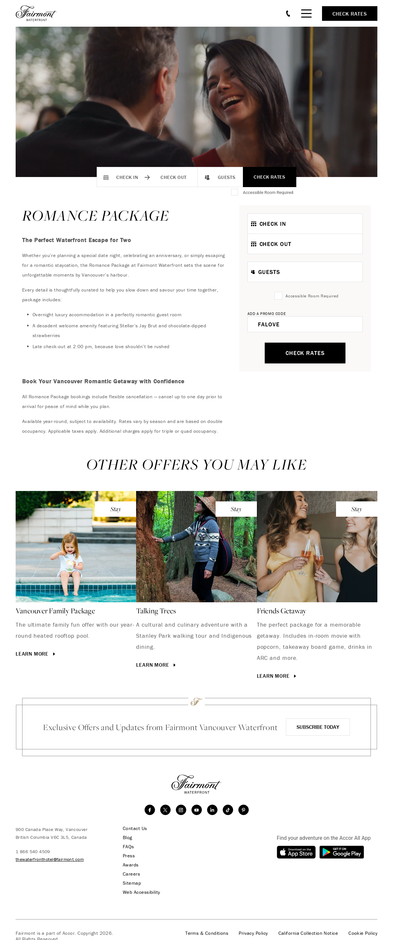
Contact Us (135, 828)
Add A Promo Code (266, 313)
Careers (131, 874)
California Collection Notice (308, 933)
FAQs (128, 847)
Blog (127, 837)
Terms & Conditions (206, 933)
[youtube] (196, 810)
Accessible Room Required (268, 192)
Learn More (36, 653)
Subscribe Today (318, 727)
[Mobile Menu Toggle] (306, 13)
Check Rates (269, 177)
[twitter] (165, 810)
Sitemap (132, 883)
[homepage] (40, 13)
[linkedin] (212, 810)
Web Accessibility (141, 892)
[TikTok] (228, 810)
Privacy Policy (253, 933)
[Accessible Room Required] (235, 193)
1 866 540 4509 (33, 851)
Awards (131, 865)
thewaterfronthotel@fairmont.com (50, 859)
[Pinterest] (243, 810)
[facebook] (150, 810)
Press (129, 856)
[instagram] (181, 810)
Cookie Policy (362, 933)
